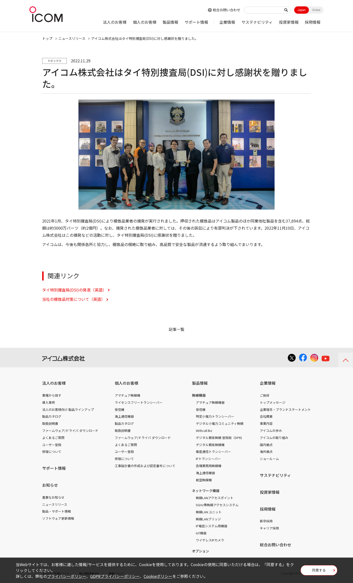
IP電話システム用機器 (211, 526)
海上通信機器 (124, 416)
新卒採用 (266, 521)
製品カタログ (51, 416)
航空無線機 (204, 480)
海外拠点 (266, 451)
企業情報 (227, 22)
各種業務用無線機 (208, 465)
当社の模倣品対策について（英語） (73, 299)
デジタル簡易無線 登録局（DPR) (219, 437)
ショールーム (269, 458)
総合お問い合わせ (226, 9)
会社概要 (266, 416)
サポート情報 (196, 22)
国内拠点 (266, 444)
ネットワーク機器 (205, 490)
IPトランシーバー (208, 458)
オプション (200, 551)
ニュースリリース (54, 504)
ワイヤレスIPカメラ (210, 540)
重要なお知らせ (53, 497)
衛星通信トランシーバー (213, 451)
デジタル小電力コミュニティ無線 (219, 423)
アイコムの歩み (271, 430)
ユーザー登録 (51, 444)
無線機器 (199, 395)
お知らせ (50, 485)
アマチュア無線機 (127, 395)
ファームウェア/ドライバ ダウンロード (70, 430)
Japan (301, 10)
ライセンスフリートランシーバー (139, 402)
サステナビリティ (257, 22)
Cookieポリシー (158, 576)
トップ (47, 38)
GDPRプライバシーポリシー (115, 576)
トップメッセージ (272, 402)
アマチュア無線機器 (210, 402)
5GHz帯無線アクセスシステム (217, 505)
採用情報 (312, 22)
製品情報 (170, 22)
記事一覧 (176, 329)
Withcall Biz (204, 430)
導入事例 (48, 402)
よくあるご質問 (53, 437)
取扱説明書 (50, 423)
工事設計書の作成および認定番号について (145, 465)
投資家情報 (289, 22)
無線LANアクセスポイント (214, 497)
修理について (51, 451)
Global (316, 10)
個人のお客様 (144, 22)
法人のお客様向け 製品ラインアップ (68, 409)
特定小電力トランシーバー (215, 416)
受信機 (119, 409)
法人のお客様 (114, 22)
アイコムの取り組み (274, 437)
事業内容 (266, 423)
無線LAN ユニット (209, 512)
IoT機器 (201, 533)
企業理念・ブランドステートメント (285, 409)
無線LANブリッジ (208, 519)
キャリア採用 (269, 528)
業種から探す (51, 395)
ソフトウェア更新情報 (58, 518)
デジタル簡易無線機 (210, 444)
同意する (319, 571)
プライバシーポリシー (66, 576)
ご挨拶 (264, 395)
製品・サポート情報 (56, 511)
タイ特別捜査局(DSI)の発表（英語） (74, 290)
